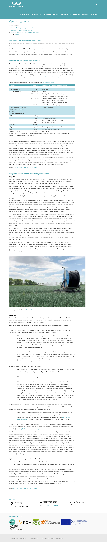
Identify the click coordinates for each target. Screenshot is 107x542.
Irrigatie (17, 34)
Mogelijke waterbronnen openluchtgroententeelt (25, 32)
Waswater (18, 37)
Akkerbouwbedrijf (30, 310)
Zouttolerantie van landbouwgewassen (53, 77)
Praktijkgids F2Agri (48, 82)
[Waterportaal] (16, 5)
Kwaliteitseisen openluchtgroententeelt (22, 30)
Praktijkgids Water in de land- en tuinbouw (25, 167)
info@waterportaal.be (50, 505)
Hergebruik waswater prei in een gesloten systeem (33, 429)
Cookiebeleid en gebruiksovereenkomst (52, 538)
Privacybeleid (34, 538)
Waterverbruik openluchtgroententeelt (22, 28)
